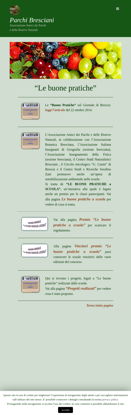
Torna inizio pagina (100, 305)
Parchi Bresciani (32, 20)
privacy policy (110, 399)
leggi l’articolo (55, 110)
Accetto (65, 410)
